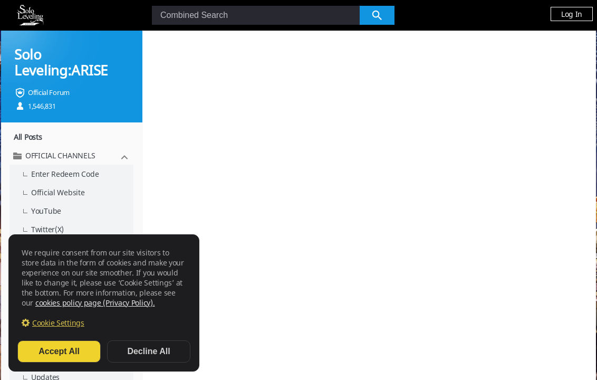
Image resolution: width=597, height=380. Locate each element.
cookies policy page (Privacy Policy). (95, 303)
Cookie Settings (58, 323)
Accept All (59, 351)
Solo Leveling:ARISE (61, 62)
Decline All (148, 351)
